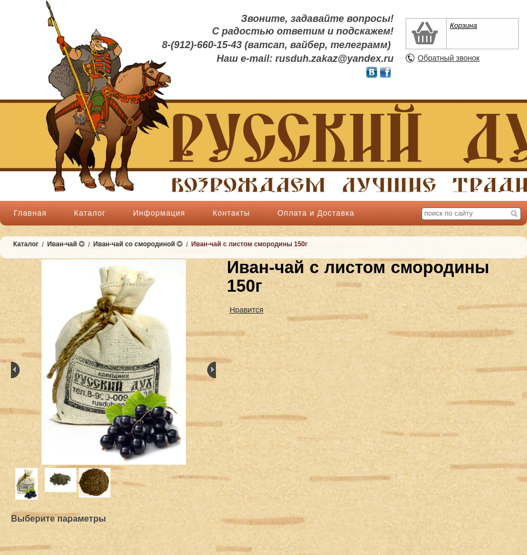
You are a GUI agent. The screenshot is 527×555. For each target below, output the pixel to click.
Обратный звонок (448, 58)
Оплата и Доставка (315, 213)
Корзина (463, 25)
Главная (30, 213)
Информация (159, 213)
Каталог (90, 213)
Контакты (231, 213)
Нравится (247, 309)
